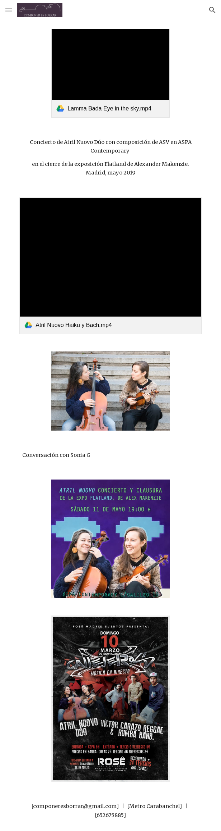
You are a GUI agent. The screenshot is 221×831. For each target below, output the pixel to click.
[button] (8, 10)
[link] (110, 73)
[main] (110, 157)
